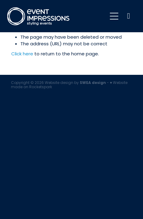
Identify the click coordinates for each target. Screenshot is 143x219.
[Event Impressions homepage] (57, 16)
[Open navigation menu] (114, 16)
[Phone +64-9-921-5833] (128, 16)
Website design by (75, 83)
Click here (22, 54)
